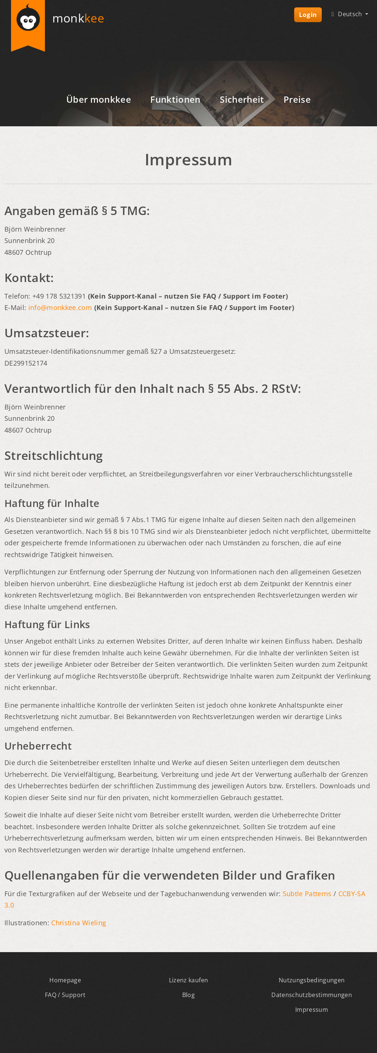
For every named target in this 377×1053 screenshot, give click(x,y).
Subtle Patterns (307, 893)
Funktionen (175, 99)
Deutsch (346, 14)
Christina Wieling (78, 922)
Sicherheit (242, 99)
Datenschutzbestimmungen (311, 995)
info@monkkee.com (60, 307)
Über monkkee (98, 99)
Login (308, 14)
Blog (188, 995)
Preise (297, 99)
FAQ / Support (65, 995)
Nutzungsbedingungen (312, 980)
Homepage (65, 980)
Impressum (311, 1010)
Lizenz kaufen (188, 980)
